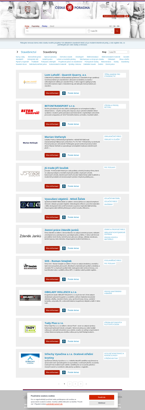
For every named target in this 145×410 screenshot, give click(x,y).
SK (113, 26)
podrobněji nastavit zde (54, 404)
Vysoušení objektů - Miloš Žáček (66, 199)
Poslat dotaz (70, 93)
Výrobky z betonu (74, 64)
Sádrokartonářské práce (38, 64)
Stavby (116, 62)
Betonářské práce (34, 57)
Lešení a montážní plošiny (66, 59)
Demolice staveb (66, 57)
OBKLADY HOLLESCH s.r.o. (62, 292)
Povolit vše (101, 397)
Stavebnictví (28, 52)
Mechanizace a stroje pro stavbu (92, 59)
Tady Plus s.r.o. (55, 323)
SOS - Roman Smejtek (59, 261)
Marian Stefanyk (56, 137)
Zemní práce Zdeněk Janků (63, 230)
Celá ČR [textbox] (93, 31)
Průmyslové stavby (92, 62)
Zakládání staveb (89, 64)
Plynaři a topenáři (22, 62)
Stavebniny (125, 62)
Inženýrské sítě (32, 59)
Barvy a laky (20, 57)
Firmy (27, 26)
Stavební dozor (21, 64)
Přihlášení (120, 16)
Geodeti (126, 57)
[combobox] (100, 31)
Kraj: (104, 52)
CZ (109, 26)
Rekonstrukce (106, 62)
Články (44, 26)
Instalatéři (19, 59)
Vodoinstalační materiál (57, 64)
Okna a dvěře (124, 59)
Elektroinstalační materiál (111, 57)
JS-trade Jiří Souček (57, 168)
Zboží (52, 26)
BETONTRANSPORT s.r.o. (61, 106)
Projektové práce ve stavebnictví (70, 62)
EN (118, 26)
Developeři (80, 57)
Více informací (52, 93)
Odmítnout (101, 403)
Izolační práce (47, 59)
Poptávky (35, 26)
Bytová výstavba (50, 57)
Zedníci (100, 64)
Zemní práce (110, 64)
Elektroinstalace (92, 57)
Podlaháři (35, 62)
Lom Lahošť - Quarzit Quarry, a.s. (67, 75)
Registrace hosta (109, 16)
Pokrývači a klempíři (48, 62)
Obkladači (111, 59)
